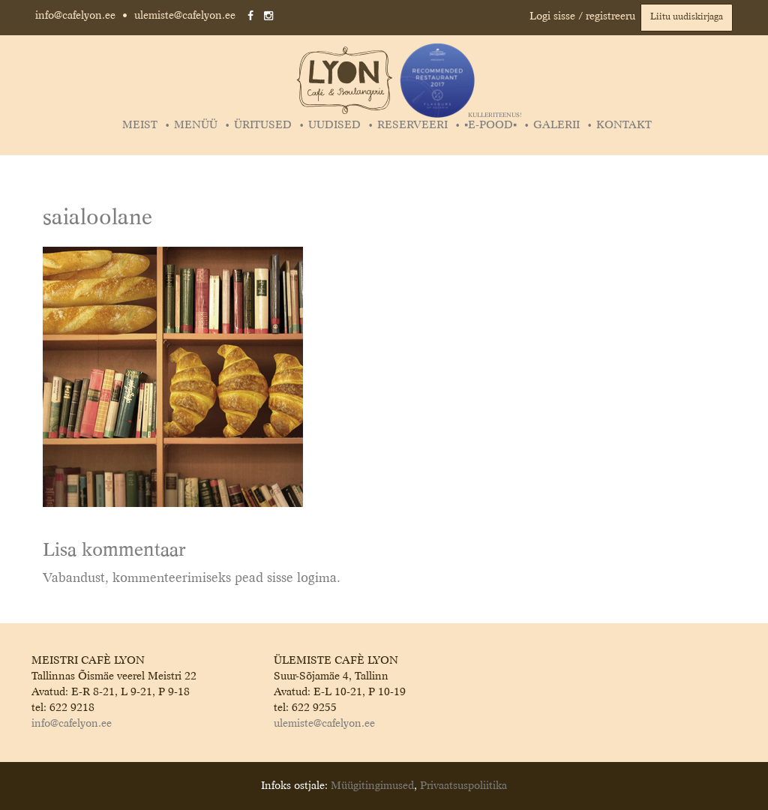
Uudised (334, 125)
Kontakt (624, 125)
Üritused (263, 125)
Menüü (196, 125)
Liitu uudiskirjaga (686, 17)
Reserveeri (412, 125)
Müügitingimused (372, 786)
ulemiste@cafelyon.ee (185, 15)
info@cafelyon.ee (75, 15)
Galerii (556, 125)
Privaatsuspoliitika (463, 786)
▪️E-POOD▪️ (492, 125)
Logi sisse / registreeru (582, 16)
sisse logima (302, 578)
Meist (140, 125)
